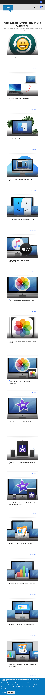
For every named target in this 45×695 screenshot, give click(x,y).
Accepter (4, 692)
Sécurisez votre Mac (15, 139)
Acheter (34, 68)
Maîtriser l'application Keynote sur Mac (21, 624)
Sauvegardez (13, 58)
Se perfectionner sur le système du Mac (22, 219)
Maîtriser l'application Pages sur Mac (21, 543)
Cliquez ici (33, 230)
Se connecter (35, 2)
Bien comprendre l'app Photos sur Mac (21, 300)
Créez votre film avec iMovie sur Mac (21, 422)
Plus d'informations (6, 689)
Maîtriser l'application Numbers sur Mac (22, 584)
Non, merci (11, 692)
